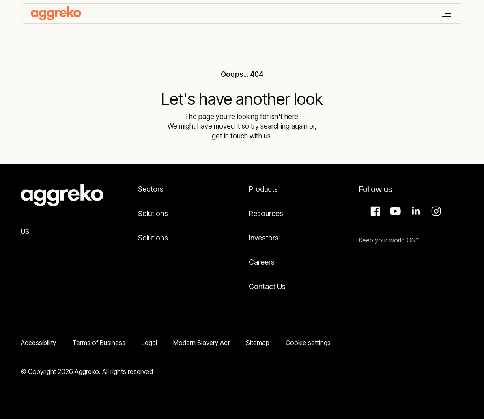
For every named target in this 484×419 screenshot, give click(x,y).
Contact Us (267, 286)
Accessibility (38, 343)
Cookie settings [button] (308, 343)
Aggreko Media (394, 211)
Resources (266, 213)
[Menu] (446, 13)
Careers (262, 262)
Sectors (150, 189)
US (25, 231)
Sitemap (257, 343)
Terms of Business (98, 343)
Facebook (374, 211)
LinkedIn (414, 211)
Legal (149, 343)
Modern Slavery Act (201, 343)
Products (263, 189)
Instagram (435, 211)
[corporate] (56, 13)
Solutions (153, 213)
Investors (264, 237)
